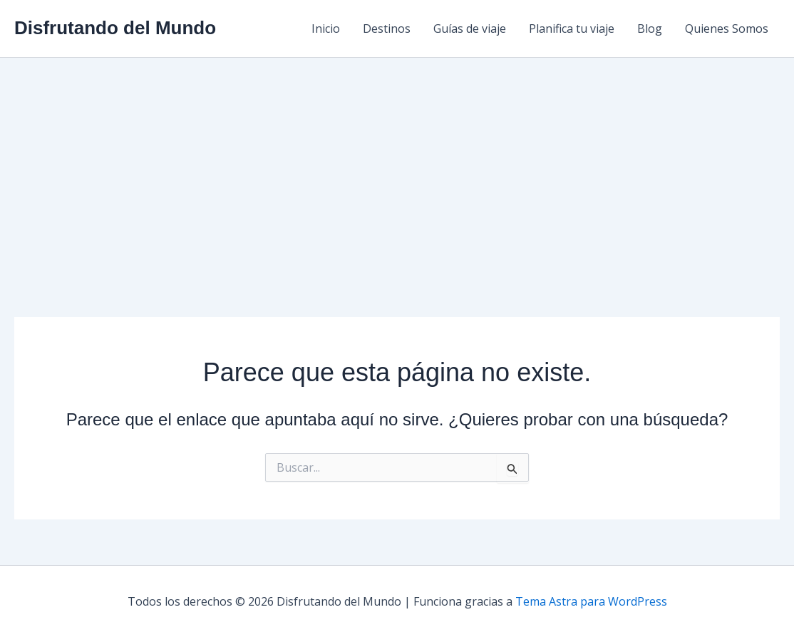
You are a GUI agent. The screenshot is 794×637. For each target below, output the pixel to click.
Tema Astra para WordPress (591, 601)
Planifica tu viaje (571, 28)
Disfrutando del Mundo (115, 27)
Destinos (387, 28)
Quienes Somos (726, 28)
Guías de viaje (469, 28)
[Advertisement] (397, 164)
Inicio (325, 28)
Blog (649, 28)
